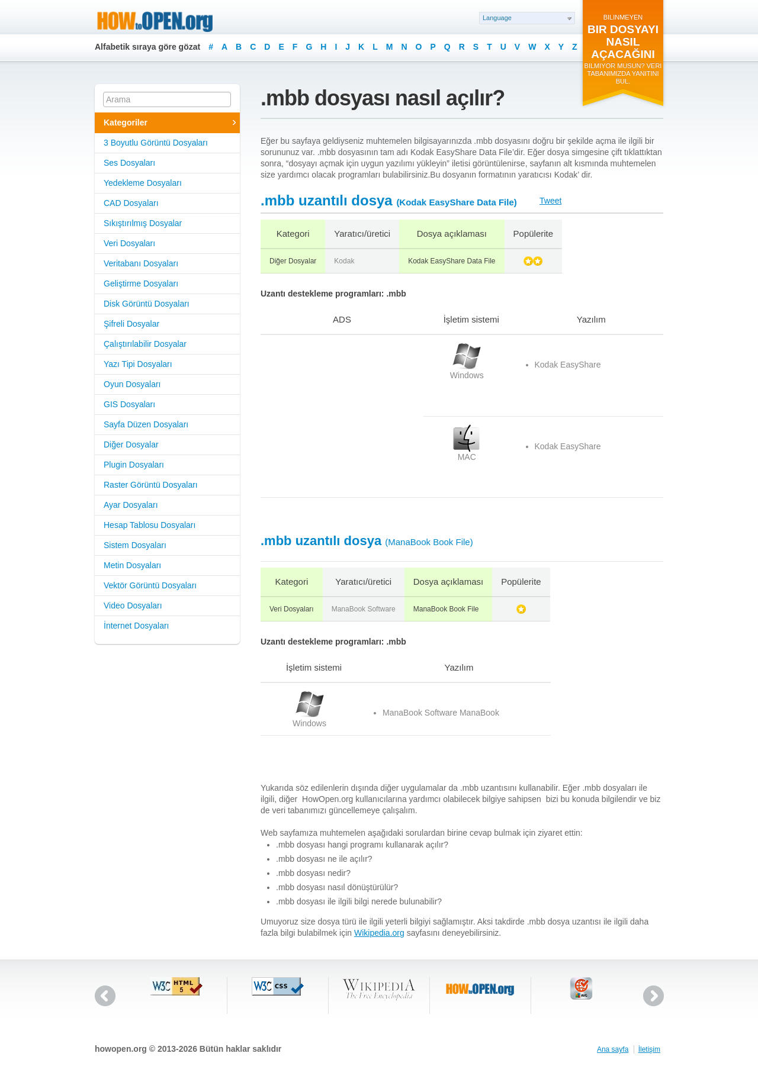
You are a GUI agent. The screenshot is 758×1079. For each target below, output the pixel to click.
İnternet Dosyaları (136, 625)
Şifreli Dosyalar (131, 323)
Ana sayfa (612, 1049)
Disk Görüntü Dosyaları (147, 303)
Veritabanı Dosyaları (141, 263)
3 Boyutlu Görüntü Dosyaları (156, 142)
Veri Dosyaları (129, 243)
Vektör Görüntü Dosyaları (150, 585)
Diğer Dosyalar (131, 444)
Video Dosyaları (133, 605)
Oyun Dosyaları (132, 384)
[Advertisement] (335, 416)
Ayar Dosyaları (131, 505)
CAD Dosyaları (131, 203)
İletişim (649, 1049)
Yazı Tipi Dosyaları (138, 364)
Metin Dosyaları (132, 565)
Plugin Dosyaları (134, 464)
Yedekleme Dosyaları (143, 183)
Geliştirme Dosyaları (141, 283)
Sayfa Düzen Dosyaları (146, 424)
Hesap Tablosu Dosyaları (149, 525)
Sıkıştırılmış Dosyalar (143, 223)
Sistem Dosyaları (135, 545)
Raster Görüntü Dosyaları (151, 484)
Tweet (550, 200)
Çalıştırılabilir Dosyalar (145, 344)
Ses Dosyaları (129, 163)
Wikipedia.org (379, 933)
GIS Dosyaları (129, 404)
